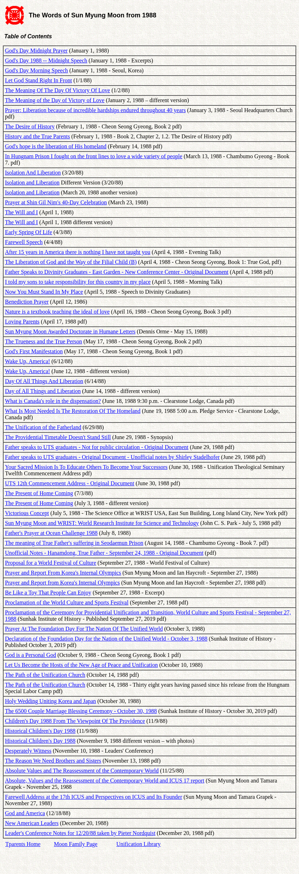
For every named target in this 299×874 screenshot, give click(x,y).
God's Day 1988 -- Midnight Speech (46, 60)
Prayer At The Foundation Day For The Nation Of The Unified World (84, 629)
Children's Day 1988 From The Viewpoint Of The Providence (75, 721)
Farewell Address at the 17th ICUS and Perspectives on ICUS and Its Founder (93, 797)
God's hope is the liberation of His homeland (55, 146)
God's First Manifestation (34, 351)
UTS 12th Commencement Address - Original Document (69, 483)
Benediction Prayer (27, 302)
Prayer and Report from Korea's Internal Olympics (62, 583)
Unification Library (138, 844)
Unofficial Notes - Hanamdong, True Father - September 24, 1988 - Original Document (104, 553)
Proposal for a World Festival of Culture (50, 563)
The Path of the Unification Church (45, 675)
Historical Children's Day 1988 (40, 731)
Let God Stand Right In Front (38, 80)
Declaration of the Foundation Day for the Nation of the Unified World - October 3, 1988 (106, 639)
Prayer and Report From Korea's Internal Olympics (63, 573)
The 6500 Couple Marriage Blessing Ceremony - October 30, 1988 (81, 711)
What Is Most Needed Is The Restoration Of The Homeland (72, 411)
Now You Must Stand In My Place (44, 292)
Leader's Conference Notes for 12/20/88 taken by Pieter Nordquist (80, 833)
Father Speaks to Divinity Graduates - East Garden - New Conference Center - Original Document (116, 272)
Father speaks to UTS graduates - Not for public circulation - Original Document (96, 447)
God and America (25, 813)
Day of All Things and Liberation (43, 391)
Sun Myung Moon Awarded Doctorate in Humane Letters (70, 331)
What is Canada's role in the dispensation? (53, 401)
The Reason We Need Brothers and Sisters (53, 761)
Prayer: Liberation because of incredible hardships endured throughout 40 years (95, 110)
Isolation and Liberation (32, 182)
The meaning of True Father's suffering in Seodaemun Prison (74, 543)
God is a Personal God (30, 655)
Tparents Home (22, 844)
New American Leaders (32, 823)
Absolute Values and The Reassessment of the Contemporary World (82, 771)
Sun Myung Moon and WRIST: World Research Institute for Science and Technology (102, 523)
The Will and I (21, 212)
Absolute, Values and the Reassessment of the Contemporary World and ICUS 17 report (104, 781)
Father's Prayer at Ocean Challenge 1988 (51, 533)
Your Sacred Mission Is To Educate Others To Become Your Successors (86, 467)
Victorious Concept (27, 513)
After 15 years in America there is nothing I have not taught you (77, 252)
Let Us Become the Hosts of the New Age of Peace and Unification (81, 665)
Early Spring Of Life (28, 232)
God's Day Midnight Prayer (36, 51)
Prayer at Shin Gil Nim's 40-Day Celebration (56, 202)
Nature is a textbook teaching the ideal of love (57, 312)
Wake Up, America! (27, 361)
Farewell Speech (24, 242)
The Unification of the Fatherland (43, 427)
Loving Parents (22, 322)
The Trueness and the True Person (43, 341)
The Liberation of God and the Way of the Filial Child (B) (71, 262)
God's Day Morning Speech (36, 70)
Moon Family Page (76, 844)
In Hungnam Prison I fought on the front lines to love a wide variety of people (93, 156)
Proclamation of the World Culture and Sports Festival (66, 602)
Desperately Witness (28, 751)
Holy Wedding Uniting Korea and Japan (50, 701)
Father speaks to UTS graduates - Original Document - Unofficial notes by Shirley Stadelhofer (112, 457)
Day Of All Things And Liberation (44, 381)
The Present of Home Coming (39, 493)
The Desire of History (30, 126)
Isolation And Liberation (33, 173)
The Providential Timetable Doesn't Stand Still (58, 437)
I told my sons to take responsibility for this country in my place (78, 282)
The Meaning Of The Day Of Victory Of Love (57, 90)
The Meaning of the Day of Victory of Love (54, 100)
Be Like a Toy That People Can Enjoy (48, 593)
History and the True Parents (37, 136)
